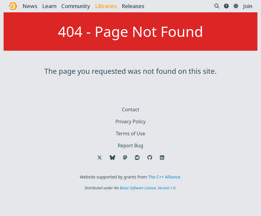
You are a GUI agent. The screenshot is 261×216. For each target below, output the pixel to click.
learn (49, 6)
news (29, 6)
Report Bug (130, 145)
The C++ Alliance (164, 177)
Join (247, 6)
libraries (106, 6)
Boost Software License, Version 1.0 (147, 187)
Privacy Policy (130, 121)
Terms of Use (130, 133)
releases (133, 6)
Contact (130, 109)
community (75, 6)
